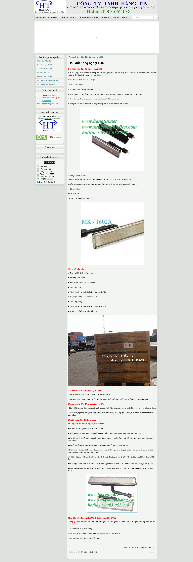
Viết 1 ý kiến (93, 552)
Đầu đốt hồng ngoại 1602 (92, 57)
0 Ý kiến (83, 552)
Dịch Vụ (73, 17)
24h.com (151, 547)
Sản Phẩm (63, 17)
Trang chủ (41, 17)
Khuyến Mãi (105, 17)
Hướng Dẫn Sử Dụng (89, 17)
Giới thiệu (52, 17)
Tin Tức (116, 17)
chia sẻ (152, 552)
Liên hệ (125, 17)
